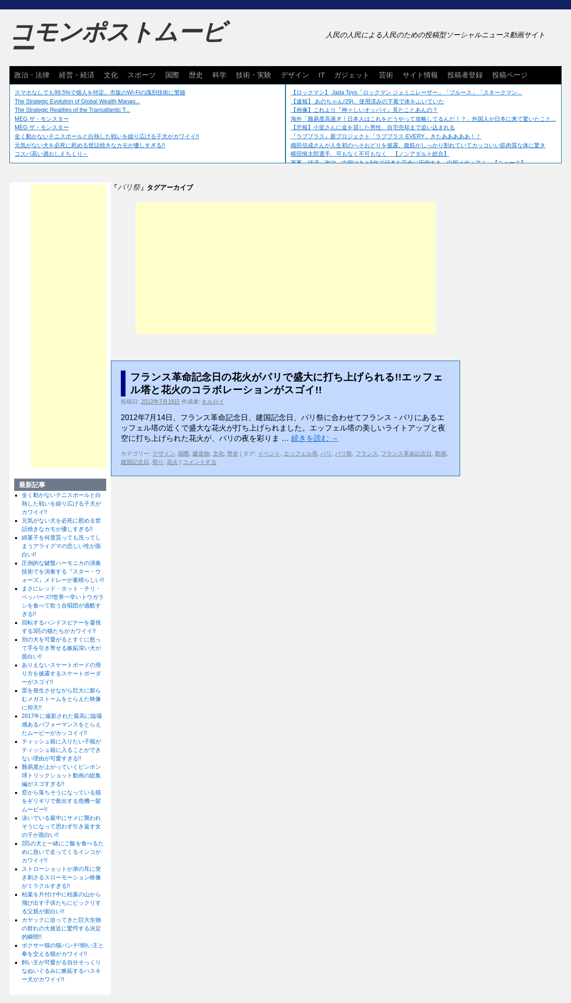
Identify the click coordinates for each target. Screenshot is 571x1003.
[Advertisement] (285, 268)
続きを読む (314, 438)
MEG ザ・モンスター (42, 119)
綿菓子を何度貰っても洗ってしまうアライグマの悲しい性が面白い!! (61, 546)
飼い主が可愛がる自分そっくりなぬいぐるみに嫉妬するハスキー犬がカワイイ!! (61, 971)
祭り (158, 462)
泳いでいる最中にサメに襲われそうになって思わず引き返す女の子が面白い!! (61, 826)
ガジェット (351, 75)
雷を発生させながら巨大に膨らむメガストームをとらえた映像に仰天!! (61, 699)
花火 (172, 462)
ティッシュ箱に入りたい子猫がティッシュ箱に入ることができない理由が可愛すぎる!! (61, 750)
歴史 (196, 75)
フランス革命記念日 (406, 453)
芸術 (386, 75)
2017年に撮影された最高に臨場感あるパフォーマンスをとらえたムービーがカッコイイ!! (62, 724)
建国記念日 (135, 462)
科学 (219, 75)
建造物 (201, 453)
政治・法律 (32, 75)
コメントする (200, 462)
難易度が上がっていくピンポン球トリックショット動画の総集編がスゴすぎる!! (61, 775)
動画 (440, 453)
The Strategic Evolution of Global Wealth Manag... (77, 101)
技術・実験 (253, 75)
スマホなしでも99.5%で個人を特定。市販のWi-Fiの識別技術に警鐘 (100, 92)
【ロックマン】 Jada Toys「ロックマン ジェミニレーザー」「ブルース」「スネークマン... (406, 92)
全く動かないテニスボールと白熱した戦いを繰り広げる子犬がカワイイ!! (107, 136)
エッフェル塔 (301, 453)
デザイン (295, 75)
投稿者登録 (465, 75)
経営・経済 (76, 75)
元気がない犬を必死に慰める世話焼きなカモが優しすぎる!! (90, 145)
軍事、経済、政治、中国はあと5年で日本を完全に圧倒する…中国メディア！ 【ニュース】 (408, 163)
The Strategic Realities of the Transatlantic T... (72, 110)
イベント (269, 453)
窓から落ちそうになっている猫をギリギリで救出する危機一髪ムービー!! (61, 801)
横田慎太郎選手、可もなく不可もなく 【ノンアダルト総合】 (370, 154)
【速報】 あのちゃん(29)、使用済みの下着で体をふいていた (367, 101)
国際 (172, 75)
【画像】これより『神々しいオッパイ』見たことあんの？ (364, 110)
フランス (366, 453)
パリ (326, 453)
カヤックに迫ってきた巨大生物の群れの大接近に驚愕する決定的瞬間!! (61, 928)
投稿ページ (510, 75)
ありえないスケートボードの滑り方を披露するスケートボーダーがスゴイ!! (61, 673)
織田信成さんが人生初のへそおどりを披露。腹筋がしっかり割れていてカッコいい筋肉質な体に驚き (418, 145)
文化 (111, 75)
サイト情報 (420, 75)
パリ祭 (343, 453)
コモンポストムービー (117, 40)
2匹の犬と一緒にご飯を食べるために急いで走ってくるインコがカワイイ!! (63, 852)
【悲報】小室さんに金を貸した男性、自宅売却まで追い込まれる (373, 127)
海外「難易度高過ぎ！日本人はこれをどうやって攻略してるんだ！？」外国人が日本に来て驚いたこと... (423, 119)
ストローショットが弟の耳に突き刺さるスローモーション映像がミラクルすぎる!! (61, 877)
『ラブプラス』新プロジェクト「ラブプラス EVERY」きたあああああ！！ (386, 136)
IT (322, 75)
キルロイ (213, 401)
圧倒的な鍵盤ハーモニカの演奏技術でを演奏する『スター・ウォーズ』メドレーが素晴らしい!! (63, 571)
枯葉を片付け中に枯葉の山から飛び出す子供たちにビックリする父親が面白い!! (61, 903)
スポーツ (141, 75)
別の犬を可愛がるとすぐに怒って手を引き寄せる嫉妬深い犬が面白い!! (61, 648)
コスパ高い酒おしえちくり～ (51, 154)
